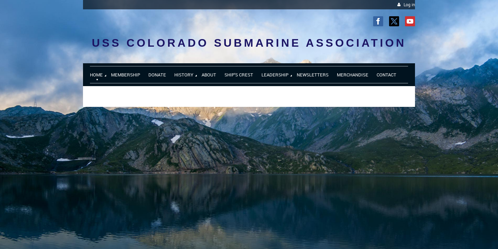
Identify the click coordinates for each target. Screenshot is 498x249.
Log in (409, 5)
